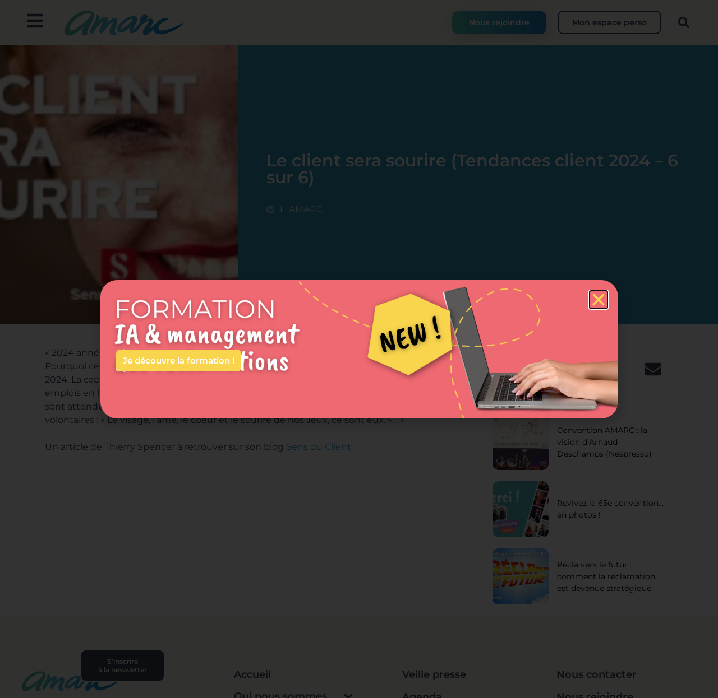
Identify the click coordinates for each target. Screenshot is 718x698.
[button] (598, 299)
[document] (359, 349)
